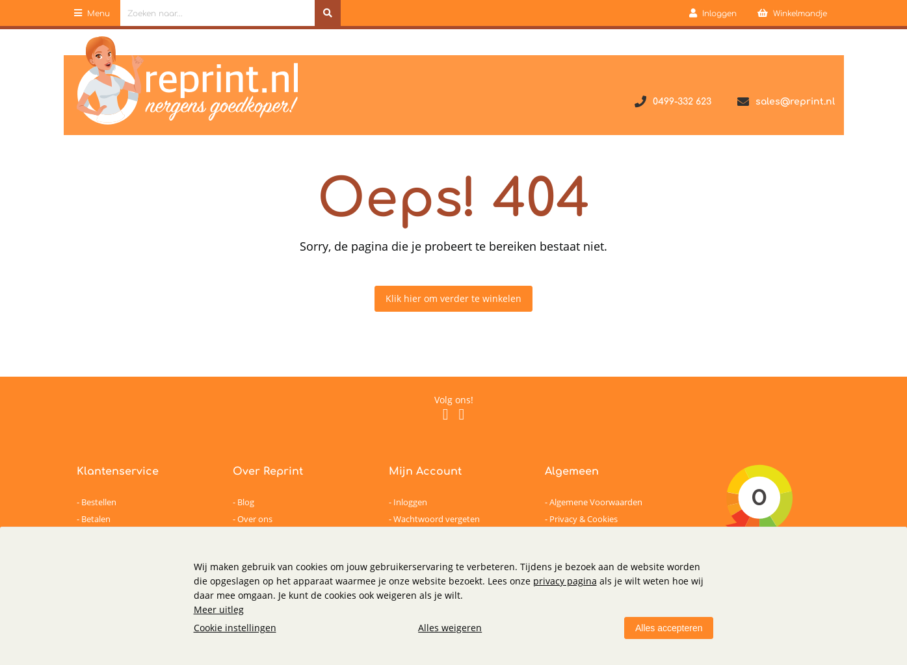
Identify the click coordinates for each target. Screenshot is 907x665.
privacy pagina (565, 581)
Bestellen (98, 502)
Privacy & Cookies (583, 519)
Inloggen (410, 502)
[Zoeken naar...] (328, 13)
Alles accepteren (669, 628)
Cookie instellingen (235, 627)
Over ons (254, 519)
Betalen (96, 519)
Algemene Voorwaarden (595, 502)
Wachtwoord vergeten (436, 519)
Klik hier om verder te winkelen (453, 298)
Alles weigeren (450, 627)
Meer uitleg (219, 609)
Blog (245, 502)
